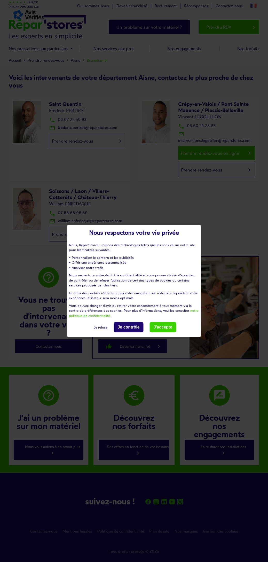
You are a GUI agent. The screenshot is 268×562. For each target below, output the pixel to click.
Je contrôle (128, 327)
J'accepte (163, 327)
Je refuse (100, 327)
